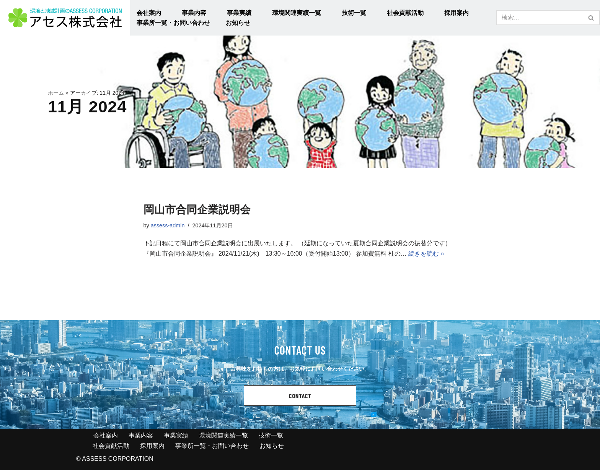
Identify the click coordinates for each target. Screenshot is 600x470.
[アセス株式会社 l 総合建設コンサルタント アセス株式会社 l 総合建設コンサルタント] (65, 18)
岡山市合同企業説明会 (197, 210)
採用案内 (456, 13)
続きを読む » (426, 253)
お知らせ (238, 22)
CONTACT (300, 395)
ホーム (56, 93)
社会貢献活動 (405, 13)
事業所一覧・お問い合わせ (173, 22)
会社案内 (149, 13)
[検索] (539, 17)
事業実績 (239, 13)
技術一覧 (354, 13)
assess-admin (168, 225)
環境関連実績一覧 (296, 13)
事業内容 (194, 13)
